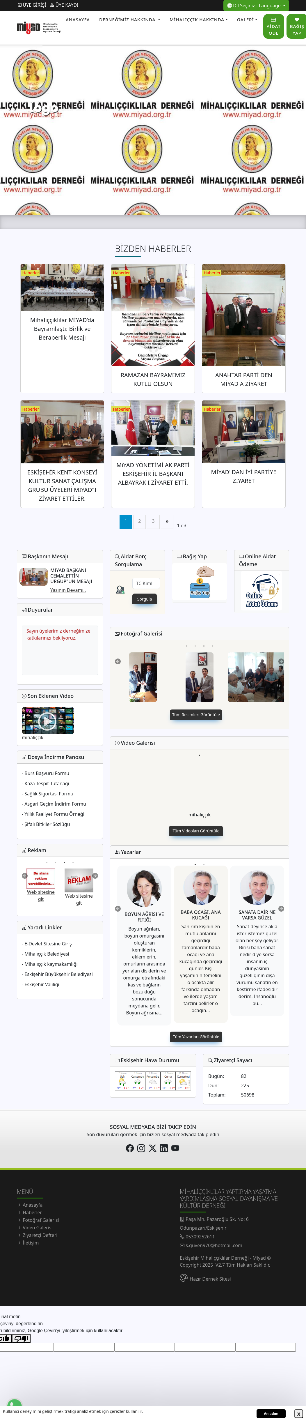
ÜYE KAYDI (63, 5)
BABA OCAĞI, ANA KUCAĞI (201, 915)
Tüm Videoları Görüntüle (196, 831)
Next (95, 875)
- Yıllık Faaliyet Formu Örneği (53, 814)
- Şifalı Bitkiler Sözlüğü (46, 824)
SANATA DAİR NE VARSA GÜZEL (257, 915)
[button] (130, 19)
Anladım (271, 1413)
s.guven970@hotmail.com (214, 1245)
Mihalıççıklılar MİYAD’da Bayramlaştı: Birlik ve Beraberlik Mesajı (62, 328)
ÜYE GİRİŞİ (31, 5)
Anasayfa (32, 1205)
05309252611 (200, 1236)
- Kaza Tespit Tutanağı (45, 783)
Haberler (32, 1212)
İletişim (30, 1243)
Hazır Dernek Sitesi (210, 1279)
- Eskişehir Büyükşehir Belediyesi (57, 974)
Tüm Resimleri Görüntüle (196, 714)
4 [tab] (73, 859)
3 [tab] (64, 859)
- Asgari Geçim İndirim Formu (54, 804)
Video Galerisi (37, 1227)
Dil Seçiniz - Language (254, 5)
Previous (24, 875)
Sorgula (144, 599)
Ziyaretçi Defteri (39, 1235)
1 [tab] (46, 859)
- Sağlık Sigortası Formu (47, 793)
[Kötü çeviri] (21, 1338)
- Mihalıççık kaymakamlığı (50, 964)
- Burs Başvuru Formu (45, 773)
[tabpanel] (41, 885)
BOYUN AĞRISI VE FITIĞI (144, 917)
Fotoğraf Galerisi (40, 1220)
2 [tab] (55, 859)
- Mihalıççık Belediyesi (45, 954)
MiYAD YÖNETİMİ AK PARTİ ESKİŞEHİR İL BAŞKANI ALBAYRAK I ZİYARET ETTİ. (152, 473)
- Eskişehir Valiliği (40, 984)
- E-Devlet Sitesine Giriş (47, 943)
